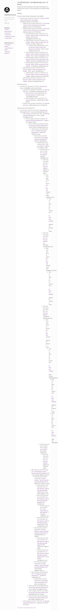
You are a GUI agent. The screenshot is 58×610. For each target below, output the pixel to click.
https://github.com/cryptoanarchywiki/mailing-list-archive (27, 607)
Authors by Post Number (10, 36)
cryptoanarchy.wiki (11, 15)
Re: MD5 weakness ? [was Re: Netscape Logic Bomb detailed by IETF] (41, 480)
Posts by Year (8, 34)
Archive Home (8, 33)
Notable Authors (8, 38)
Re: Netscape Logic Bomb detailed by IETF (38, 125)
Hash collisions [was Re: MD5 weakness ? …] (44, 510)
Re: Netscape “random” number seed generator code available (37, 35)
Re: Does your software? (45, 166)
